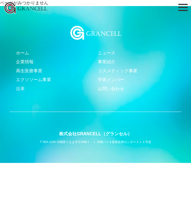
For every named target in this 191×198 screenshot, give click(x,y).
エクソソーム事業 (33, 79)
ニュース (106, 53)
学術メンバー (111, 79)
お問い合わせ (111, 88)
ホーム (22, 53)
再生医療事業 (29, 70)
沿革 (20, 88)
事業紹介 (106, 61)
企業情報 (25, 61)
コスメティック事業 (117, 70)
